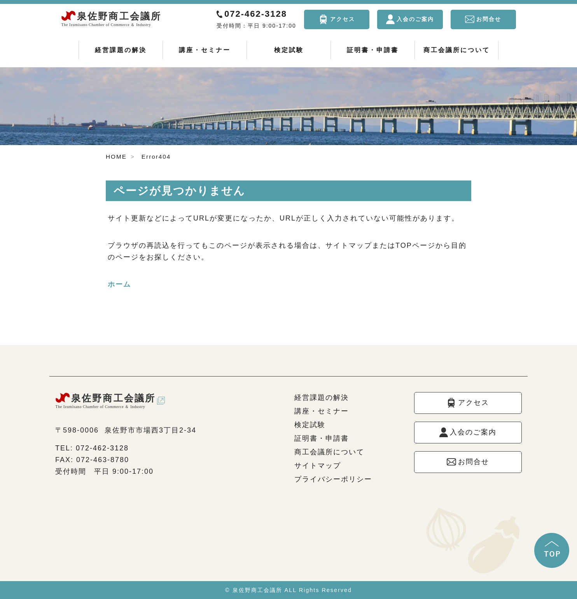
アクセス (342, 19)
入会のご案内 (415, 19)
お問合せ (488, 19)
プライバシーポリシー (333, 479)
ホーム (119, 284)
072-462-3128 (255, 14)
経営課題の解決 (121, 50)
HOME (116, 156)
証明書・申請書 (373, 50)
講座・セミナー (205, 50)
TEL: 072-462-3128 (92, 448)
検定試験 (289, 50)
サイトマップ (317, 465)
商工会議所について (456, 50)
